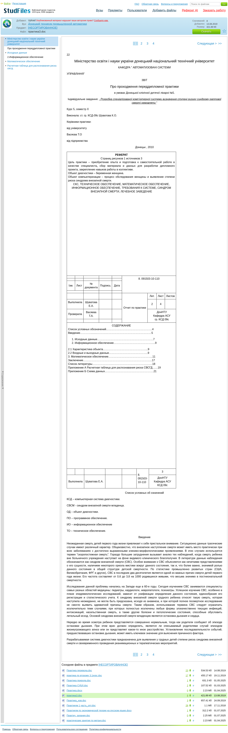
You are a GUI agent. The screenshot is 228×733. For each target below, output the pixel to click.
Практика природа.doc (79, 680)
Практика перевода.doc (79, 670)
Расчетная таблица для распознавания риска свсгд (31, 67)
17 (187, 675)
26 (187, 705)
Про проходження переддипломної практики (31, 48)
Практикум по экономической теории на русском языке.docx (99, 710)
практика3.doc (74, 695)
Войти (7, 3)
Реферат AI (190, 10)
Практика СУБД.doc (77, 685)
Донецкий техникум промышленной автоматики (57, 24)
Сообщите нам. (101, 21)
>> (220, 43)
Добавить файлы (164, 10)
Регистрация (19, 3)
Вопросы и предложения (174, 4)
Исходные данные (17, 52)
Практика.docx (74, 690)
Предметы (115, 10)
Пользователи (137, 10)
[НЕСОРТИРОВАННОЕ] (42, 27)
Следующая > (207, 43)
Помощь (6, 729)
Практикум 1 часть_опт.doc (81, 705)
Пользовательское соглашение (72, 729)
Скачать (206, 31)
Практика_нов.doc (76, 700)
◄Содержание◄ (2, 94)
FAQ (137, 4)
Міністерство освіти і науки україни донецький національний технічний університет (26, 41)
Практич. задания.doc (78, 715)
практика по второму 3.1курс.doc (84, 675)
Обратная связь (150, 4)
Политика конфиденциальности (105, 729)
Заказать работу (214, 10)
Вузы (99, 10)
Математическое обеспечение (23, 61)
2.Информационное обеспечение (25, 57)
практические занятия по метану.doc (86, 720)
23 (187, 670)
